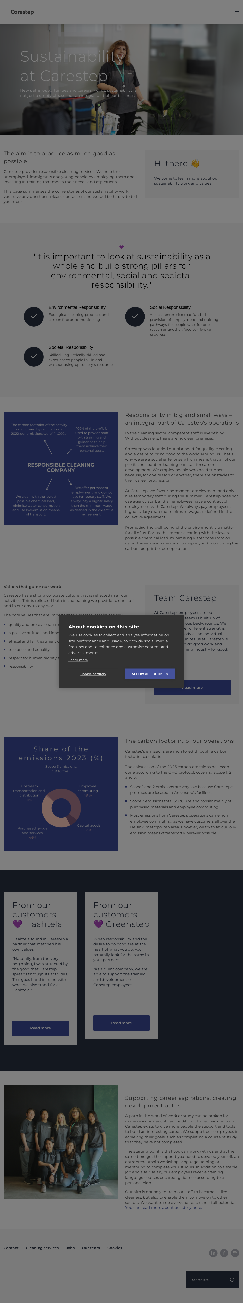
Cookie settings (93, 674)
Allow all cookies (150, 674)
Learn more (78, 659)
